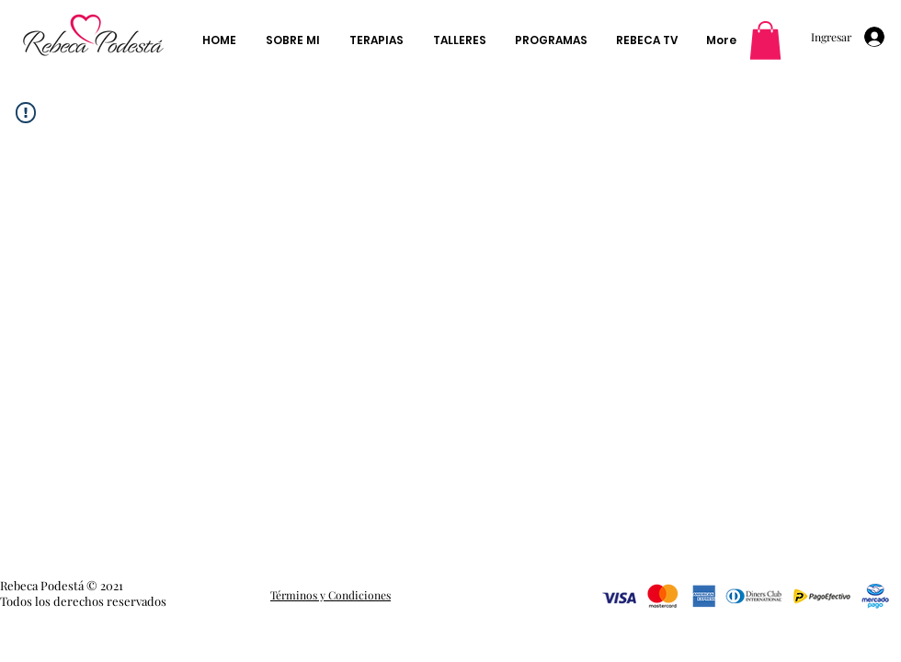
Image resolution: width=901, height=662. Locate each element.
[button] (765, 40)
